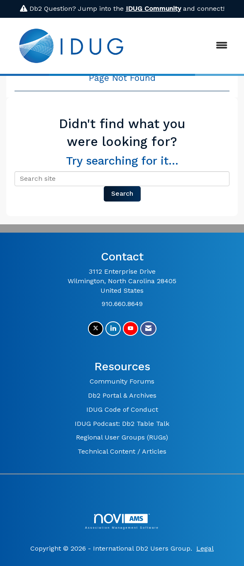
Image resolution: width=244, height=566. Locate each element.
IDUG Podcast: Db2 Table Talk (122, 424)
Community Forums (122, 381)
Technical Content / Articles (122, 451)
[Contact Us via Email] (148, 328)
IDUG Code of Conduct (122, 409)
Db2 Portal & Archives (122, 395)
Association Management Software (122, 521)
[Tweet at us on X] (95, 328)
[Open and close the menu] (186, 46)
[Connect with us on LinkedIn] (113, 328)
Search (122, 193)
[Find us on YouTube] (130, 328)
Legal (205, 548)
